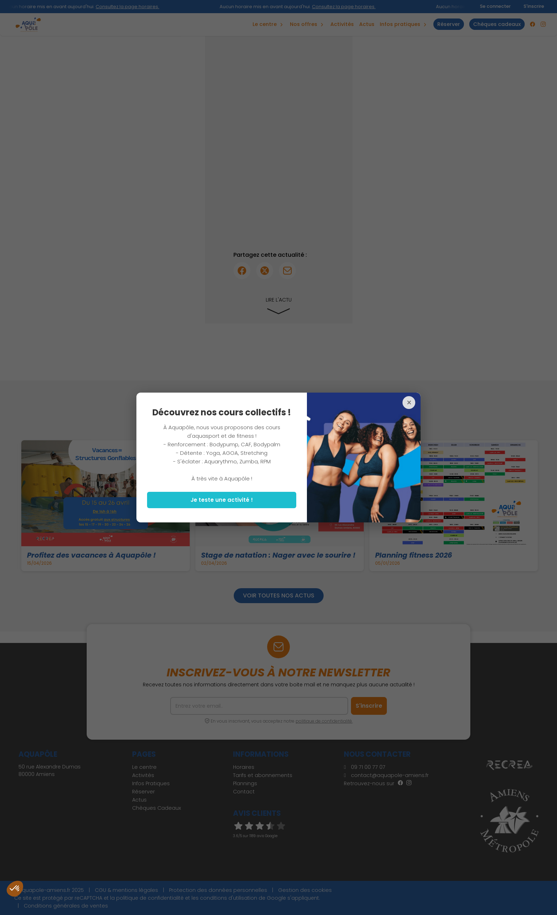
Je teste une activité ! (221, 500)
